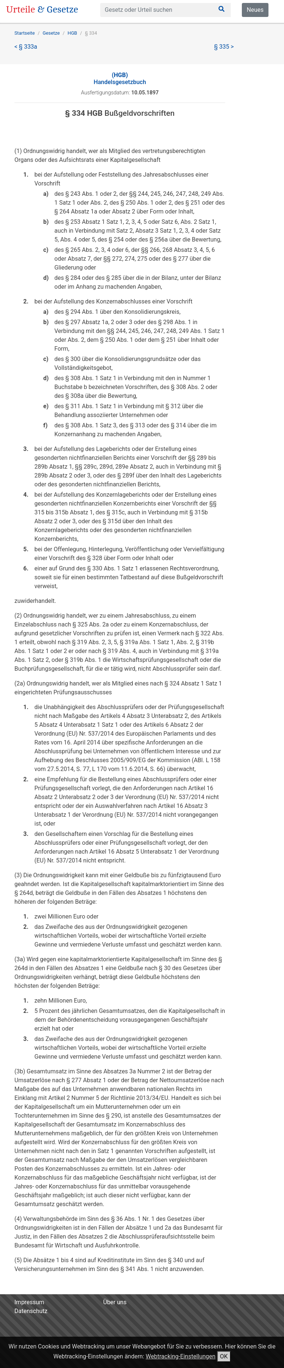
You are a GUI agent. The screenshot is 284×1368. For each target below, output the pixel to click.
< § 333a (25, 46)
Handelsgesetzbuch (120, 79)
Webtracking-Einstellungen (181, 1356)
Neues (255, 9)
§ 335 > (224, 46)
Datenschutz (30, 1311)
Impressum (29, 1302)
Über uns (114, 1302)
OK (224, 1356)
